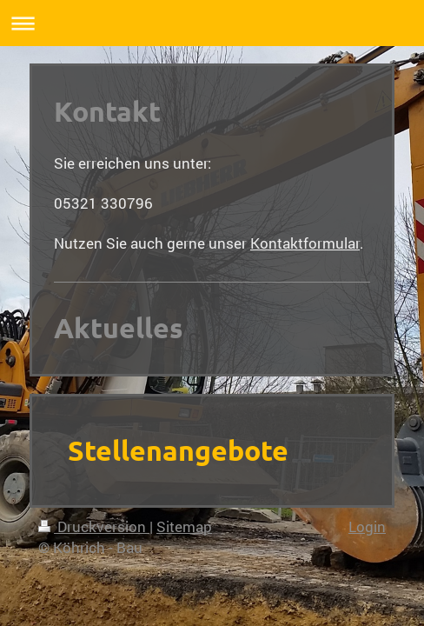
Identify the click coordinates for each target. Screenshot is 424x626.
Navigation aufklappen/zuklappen (212, 23)
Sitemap (184, 526)
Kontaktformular (305, 243)
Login (367, 526)
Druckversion (93, 526)
